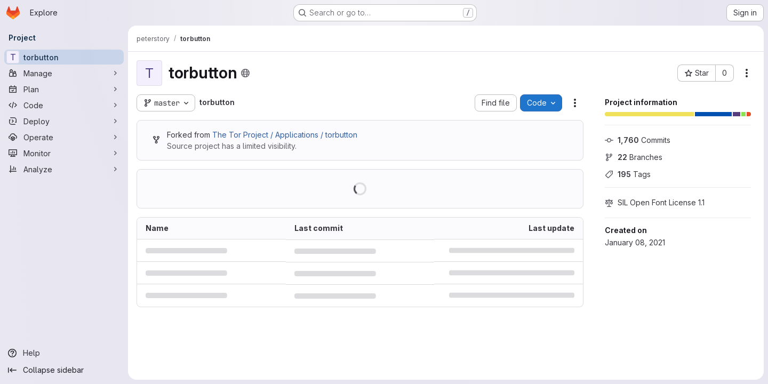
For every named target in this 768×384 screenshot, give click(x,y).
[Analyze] (64, 169)
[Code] (64, 105)
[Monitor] (64, 153)
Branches (633, 157)
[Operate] (64, 137)
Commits (637, 140)
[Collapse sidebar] (64, 370)
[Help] (64, 353)
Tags (628, 174)
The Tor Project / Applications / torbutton (284, 134)
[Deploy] (64, 121)
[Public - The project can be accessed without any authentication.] (245, 73)
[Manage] (64, 73)
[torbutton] (64, 57)
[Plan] (64, 89)
